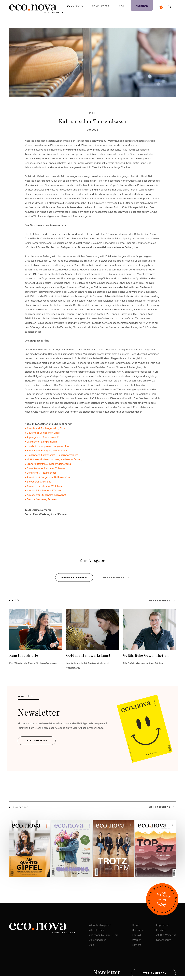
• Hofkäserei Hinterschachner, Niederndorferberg (53, 459)
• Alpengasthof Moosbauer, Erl (42, 437)
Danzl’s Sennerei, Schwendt (43, 499)
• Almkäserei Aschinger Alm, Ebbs (45, 428)
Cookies (161, 930)
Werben (136, 939)
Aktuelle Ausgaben (100, 925)
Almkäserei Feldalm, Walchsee (45, 486)
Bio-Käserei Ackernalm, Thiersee (46, 468)
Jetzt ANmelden (36, 740)
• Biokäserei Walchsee (38, 481)
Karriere (136, 944)
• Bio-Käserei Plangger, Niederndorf (46, 450)
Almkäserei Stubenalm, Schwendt (46, 494)
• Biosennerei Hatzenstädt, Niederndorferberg (51, 454)
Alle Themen (96, 930)
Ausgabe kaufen (74, 577)
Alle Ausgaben (97, 939)
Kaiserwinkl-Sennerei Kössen (44, 490)
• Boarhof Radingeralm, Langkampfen (47, 446)
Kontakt (136, 935)
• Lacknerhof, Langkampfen (41, 441)
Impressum (162, 925)
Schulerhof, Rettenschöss (42, 472)
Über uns (137, 930)
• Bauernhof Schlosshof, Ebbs (42, 432)
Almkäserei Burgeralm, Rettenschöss (48, 477)
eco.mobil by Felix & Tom (103, 935)
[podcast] (142, 5)
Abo (121, 6)
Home (135, 925)
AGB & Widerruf (166, 935)
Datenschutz (163, 939)
